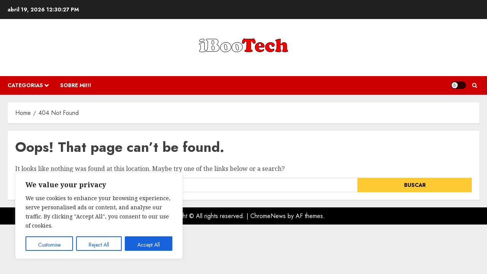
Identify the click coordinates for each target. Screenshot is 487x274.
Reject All (99, 245)
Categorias (25, 85)
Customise (49, 245)
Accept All (148, 245)
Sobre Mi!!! (75, 85)
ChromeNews (268, 216)
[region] (99, 215)
